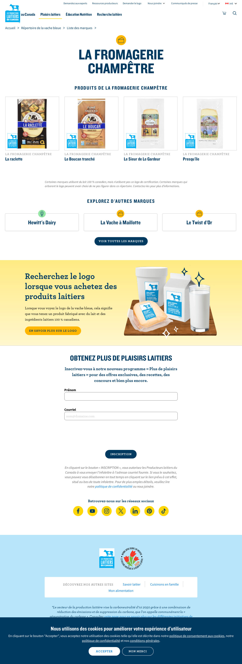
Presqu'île (191, 159)
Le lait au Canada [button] (41, 14)
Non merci (138, 651)
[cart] (224, 14)
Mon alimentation (121, 590)
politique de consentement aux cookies (196, 636)
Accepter (104, 651)
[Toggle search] (235, 14)
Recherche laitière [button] (136, 14)
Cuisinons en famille (164, 584)
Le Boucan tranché (80, 159)
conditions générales (144, 640)
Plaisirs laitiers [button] (71, 14)
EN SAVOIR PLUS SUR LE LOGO (53, 330)
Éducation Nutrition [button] (103, 14)
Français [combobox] (212, 3)
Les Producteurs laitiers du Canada (12, 13)
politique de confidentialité (113, 486)
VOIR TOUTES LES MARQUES (121, 241)
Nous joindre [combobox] (155, 3)
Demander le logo (132, 3)
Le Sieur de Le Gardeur (142, 159)
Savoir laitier (132, 584)
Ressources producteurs (105, 3)
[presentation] (121, 435)
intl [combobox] (231, 3)
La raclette (13, 159)
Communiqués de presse (184, 3)
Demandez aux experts (75, 3)
